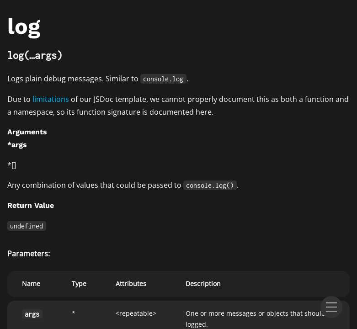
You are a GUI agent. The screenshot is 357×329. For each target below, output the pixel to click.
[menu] (331, 307)
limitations (50, 99)
